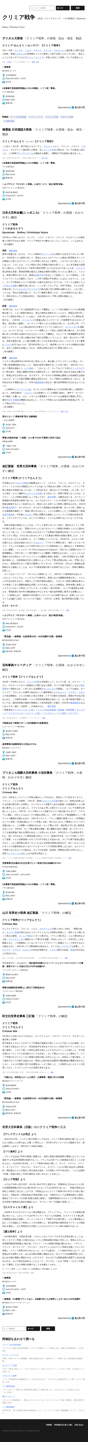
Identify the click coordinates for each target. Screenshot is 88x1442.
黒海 (72, 950)
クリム (30, 57)
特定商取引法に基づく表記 (63, 1425)
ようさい (7, 344)
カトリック (46, 254)
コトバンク (13, 8)
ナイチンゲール (26, 153)
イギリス (37, 50)
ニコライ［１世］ (33, 713)
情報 (33, 62)
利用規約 (49, 1425)
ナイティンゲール (36, 117)
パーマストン (50, 713)
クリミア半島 (50, 150)
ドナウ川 (54, 950)
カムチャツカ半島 (33, 493)
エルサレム (20, 54)
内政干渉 (39, 275)
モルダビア (24, 289)
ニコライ (80, 268)
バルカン (29, 514)
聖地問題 (70, 710)
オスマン (48, 146)
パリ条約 (29, 368)
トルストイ (29, 393)
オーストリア (28, 320)
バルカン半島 (21, 483)
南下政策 (8, 514)
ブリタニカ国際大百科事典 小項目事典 (27, 772)
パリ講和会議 (8, 121)
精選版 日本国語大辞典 (17, 129)
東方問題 (52, 497)
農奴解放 (39, 382)
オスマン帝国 (12, 932)
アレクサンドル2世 (15, 853)
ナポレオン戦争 (66, 117)
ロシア (18, 50)
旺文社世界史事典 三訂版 (18, 1016)
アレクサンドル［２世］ (24, 710)
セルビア (27, 950)
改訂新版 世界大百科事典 (19, 466)
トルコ (28, 50)
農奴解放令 (75, 703)
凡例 (37, 62)
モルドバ (39, 542)
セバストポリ (71, 327)
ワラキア (35, 289)
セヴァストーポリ (16, 939)
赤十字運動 (13, 400)
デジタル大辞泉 (12, 38)
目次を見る (13, 251)
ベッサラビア (78, 368)
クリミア (39, 57)
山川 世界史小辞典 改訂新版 (20, 912)
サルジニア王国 (51, 117)
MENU (4, 2)
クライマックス (22, 389)
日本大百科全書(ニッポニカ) (20, 212)
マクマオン (73, 713)
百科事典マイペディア (17, 665)
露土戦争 (10, 507)
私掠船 (61, 710)
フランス (48, 50)
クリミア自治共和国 (18, 117)
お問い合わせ (78, 1425)
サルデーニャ (60, 50)
